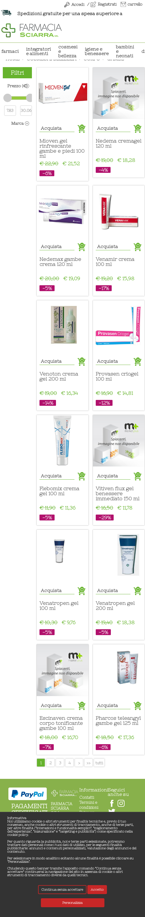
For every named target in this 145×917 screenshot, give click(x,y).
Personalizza (72, 903)
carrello (135, 4)
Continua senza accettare (62, 890)
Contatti (86, 797)
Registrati (107, 4)
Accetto (97, 890)
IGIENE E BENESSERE (97, 51)
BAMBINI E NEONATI (125, 51)
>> (88, 763)
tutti (99, 763)
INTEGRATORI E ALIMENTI (38, 51)
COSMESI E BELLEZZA (68, 51)
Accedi (77, 4)
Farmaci (10, 51)
